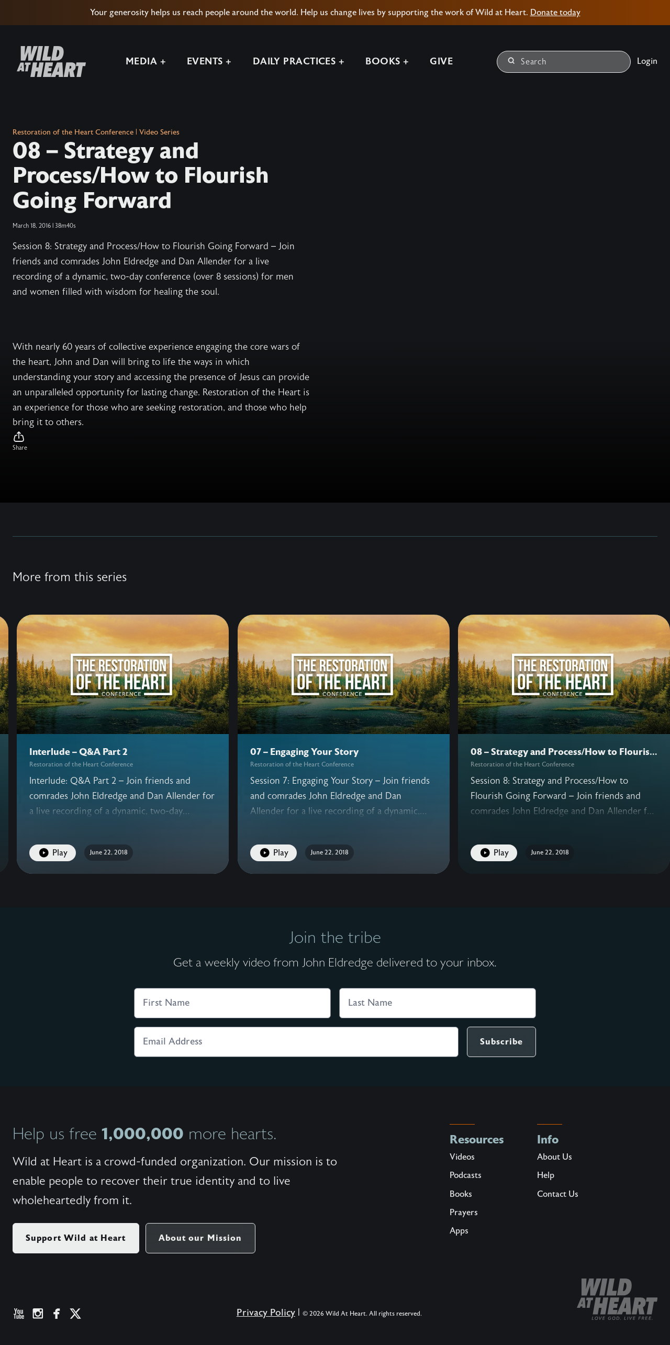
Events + (209, 61)
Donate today (555, 12)
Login (647, 61)
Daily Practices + (299, 61)
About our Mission (200, 1238)
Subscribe (501, 1042)
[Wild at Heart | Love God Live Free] (47, 61)
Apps (459, 1231)
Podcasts (466, 1175)
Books (461, 1194)
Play (53, 853)
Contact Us (557, 1194)
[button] (161, 441)
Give (441, 61)
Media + (146, 61)
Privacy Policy (266, 1312)
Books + (387, 61)
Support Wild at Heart (76, 1238)
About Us (554, 1157)
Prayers (464, 1212)
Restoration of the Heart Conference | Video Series (96, 132)
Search (527, 61)
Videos (462, 1157)
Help (545, 1175)
